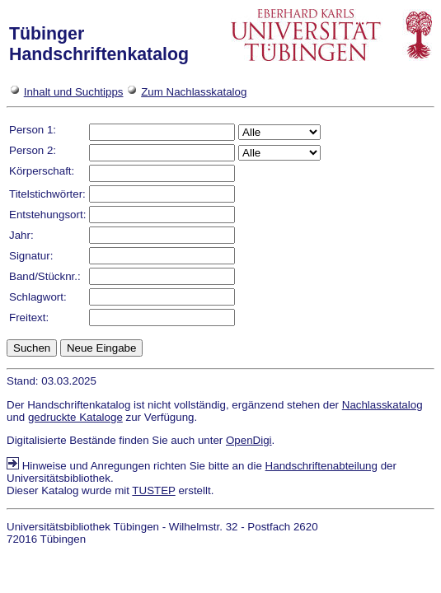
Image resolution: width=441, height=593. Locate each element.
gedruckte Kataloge (75, 417)
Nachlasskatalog (382, 405)
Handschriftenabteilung (321, 466)
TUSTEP (153, 490)
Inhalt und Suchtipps (74, 92)
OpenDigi (249, 440)
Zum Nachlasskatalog (193, 92)
